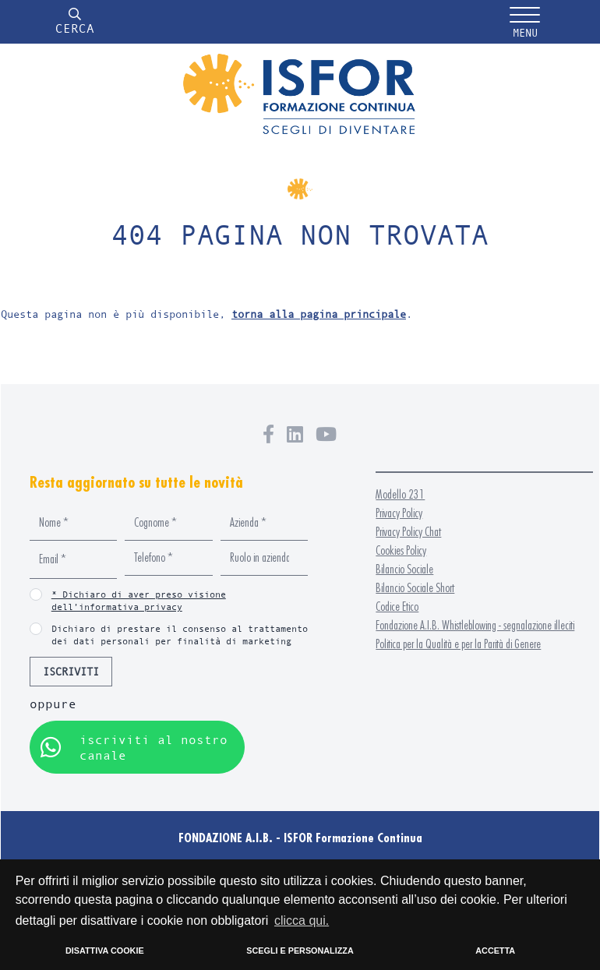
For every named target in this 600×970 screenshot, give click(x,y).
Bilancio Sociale (404, 569)
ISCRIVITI (71, 671)
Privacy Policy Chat (408, 531)
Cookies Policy (401, 550)
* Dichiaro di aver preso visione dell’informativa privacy (138, 600)
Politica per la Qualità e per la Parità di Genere (458, 644)
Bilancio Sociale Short (415, 587)
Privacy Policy (399, 513)
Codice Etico (397, 606)
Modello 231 (400, 494)
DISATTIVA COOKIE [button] (104, 950)
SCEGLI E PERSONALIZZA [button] (299, 950)
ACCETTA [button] (495, 950)
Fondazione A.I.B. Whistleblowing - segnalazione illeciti (475, 625)
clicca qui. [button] (301, 920)
